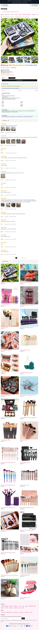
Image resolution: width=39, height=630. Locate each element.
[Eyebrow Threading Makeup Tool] (29, 544)
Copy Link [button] (19, 90)
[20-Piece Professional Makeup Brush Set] (10, 544)
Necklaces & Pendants (27, 14)
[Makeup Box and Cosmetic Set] (10, 409)
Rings (16, 14)
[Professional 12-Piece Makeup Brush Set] (10, 499)
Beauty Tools (7, 14)
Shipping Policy (9, 612)
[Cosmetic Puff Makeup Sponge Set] (29, 364)
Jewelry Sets (16, 607)
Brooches (6, 607)
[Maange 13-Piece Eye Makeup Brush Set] (10, 454)
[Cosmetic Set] (10, 364)
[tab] (6, 120)
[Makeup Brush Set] (29, 431)
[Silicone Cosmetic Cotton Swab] (29, 274)
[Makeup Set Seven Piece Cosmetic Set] (10, 274)
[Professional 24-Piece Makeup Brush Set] (29, 521)
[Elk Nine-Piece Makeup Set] (10, 386)
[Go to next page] (25, 258)
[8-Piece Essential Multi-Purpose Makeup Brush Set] (29, 409)
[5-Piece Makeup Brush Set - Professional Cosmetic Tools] (29, 296)
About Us (30, 612)
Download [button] (36, 90)
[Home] (10, 9)
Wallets (23, 607)
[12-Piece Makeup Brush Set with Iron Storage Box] (10, 566)
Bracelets (33, 14)
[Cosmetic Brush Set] (10, 319)
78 (22, 257)
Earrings (19, 14)
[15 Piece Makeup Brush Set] (10, 431)
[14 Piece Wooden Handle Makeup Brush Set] (29, 386)
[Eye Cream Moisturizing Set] (10, 521)
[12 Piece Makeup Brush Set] (29, 566)
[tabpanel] (19, 190)
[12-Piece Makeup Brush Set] (10, 589)
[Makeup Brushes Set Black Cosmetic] (29, 319)
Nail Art (12, 14)
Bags (20, 607)
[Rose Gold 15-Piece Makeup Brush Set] (29, 499)
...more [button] (3, 100)
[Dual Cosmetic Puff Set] (10, 296)
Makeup (2, 14)
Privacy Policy (21, 612)
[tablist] (19, 120)
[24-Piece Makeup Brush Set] (29, 454)
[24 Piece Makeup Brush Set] (29, 341)
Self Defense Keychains (4, 606)
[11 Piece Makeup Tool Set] (29, 476)
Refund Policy (3, 612)
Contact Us (26, 612)
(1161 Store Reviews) (10, 74)
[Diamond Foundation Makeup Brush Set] (10, 476)
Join (23, 618)
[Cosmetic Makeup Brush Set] (10, 341)
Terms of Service (15, 612)
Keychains (11, 607)
